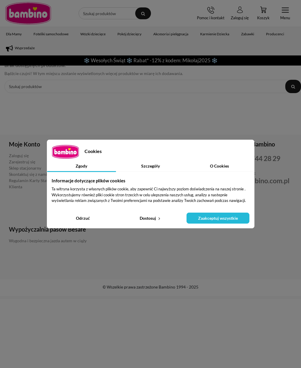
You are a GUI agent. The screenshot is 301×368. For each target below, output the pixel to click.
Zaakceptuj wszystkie (218, 218)
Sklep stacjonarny (25, 168)
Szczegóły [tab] (150, 165)
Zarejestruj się (22, 161)
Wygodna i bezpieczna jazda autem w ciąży (48, 240)
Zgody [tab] (81, 165)
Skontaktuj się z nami (28, 174)
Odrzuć (83, 218)
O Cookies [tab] (219, 165)
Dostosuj (150, 218)
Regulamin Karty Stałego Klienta (31, 183)
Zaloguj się (19, 155)
